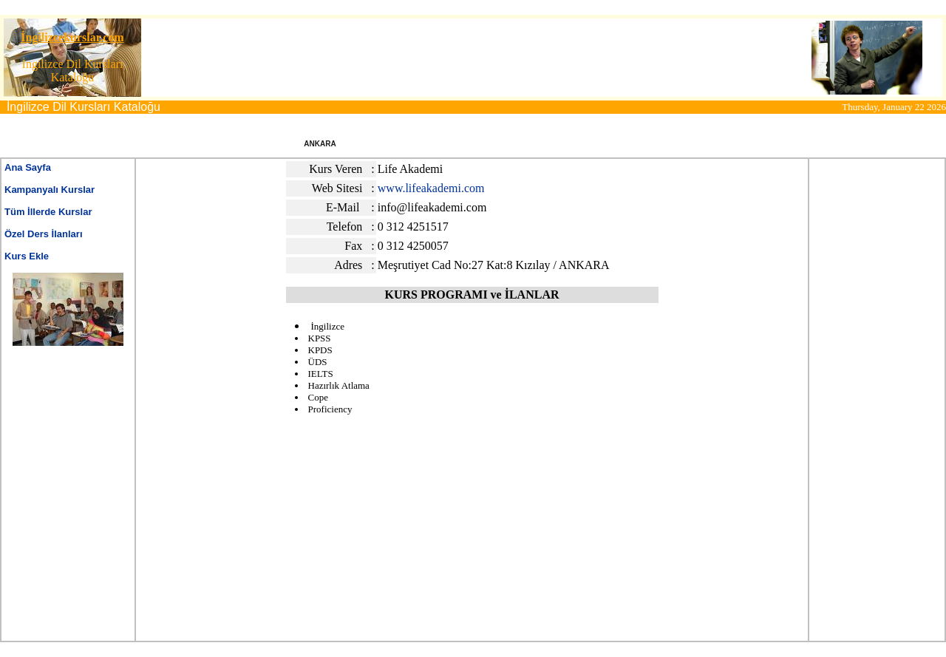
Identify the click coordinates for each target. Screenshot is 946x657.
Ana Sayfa (27, 167)
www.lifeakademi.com (431, 188)
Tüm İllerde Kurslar (48, 211)
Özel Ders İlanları (43, 233)
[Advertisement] (437, 57)
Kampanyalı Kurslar (49, 189)
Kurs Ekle (26, 256)
